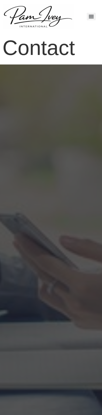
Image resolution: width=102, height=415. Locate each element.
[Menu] (91, 16)
